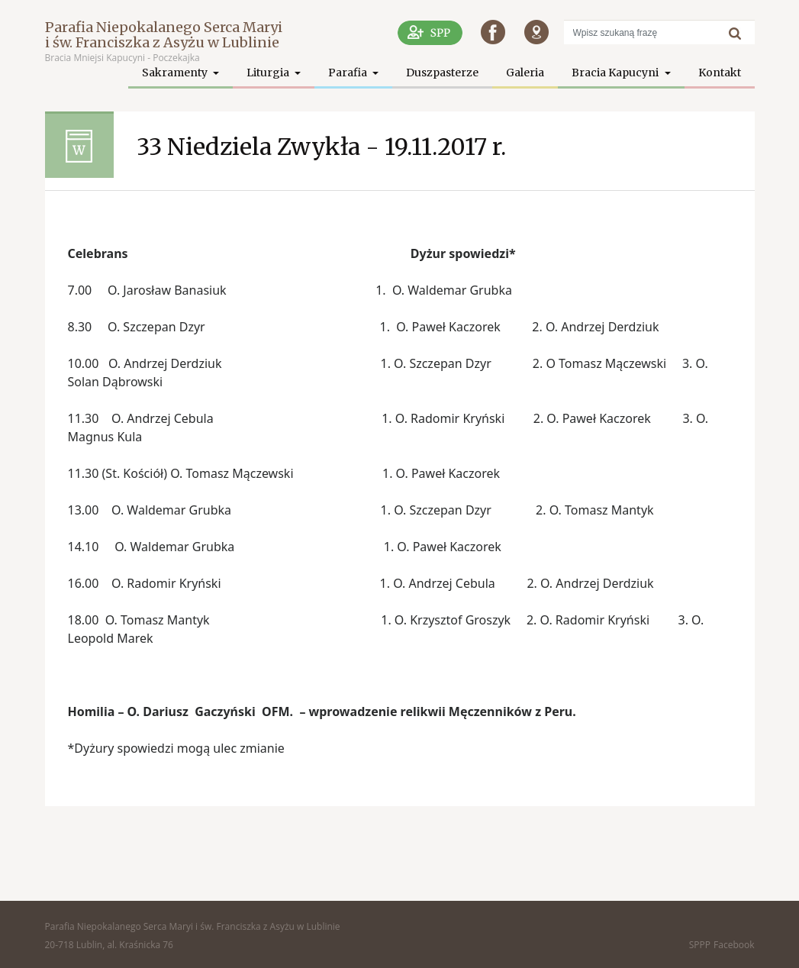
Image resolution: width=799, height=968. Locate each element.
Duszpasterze (442, 72)
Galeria (525, 72)
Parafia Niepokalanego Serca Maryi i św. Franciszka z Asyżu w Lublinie (163, 34)
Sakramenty (176, 72)
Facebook (734, 944)
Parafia (348, 72)
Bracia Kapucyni (616, 72)
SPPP (699, 944)
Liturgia (269, 72)
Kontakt (719, 72)
